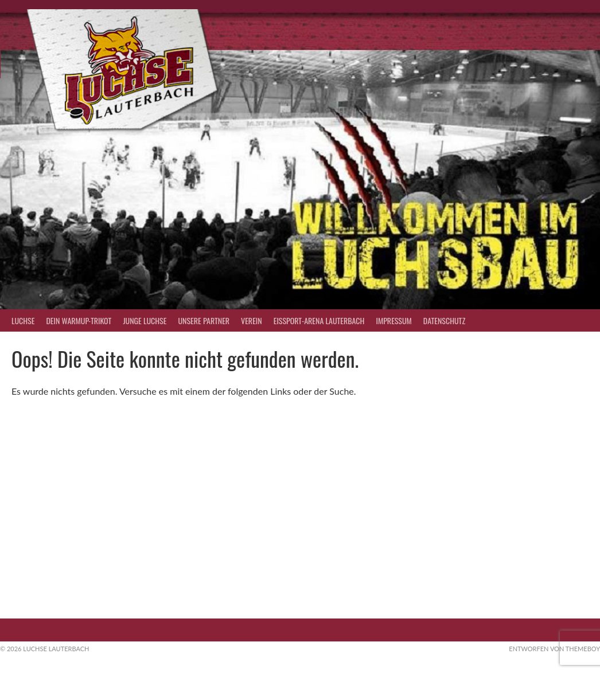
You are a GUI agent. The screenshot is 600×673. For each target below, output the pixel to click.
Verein (251, 320)
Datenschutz (444, 320)
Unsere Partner (203, 320)
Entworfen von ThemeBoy (554, 648)
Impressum (393, 320)
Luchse (22, 320)
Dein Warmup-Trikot (78, 320)
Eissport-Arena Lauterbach (319, 320)
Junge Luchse (144, 320)
